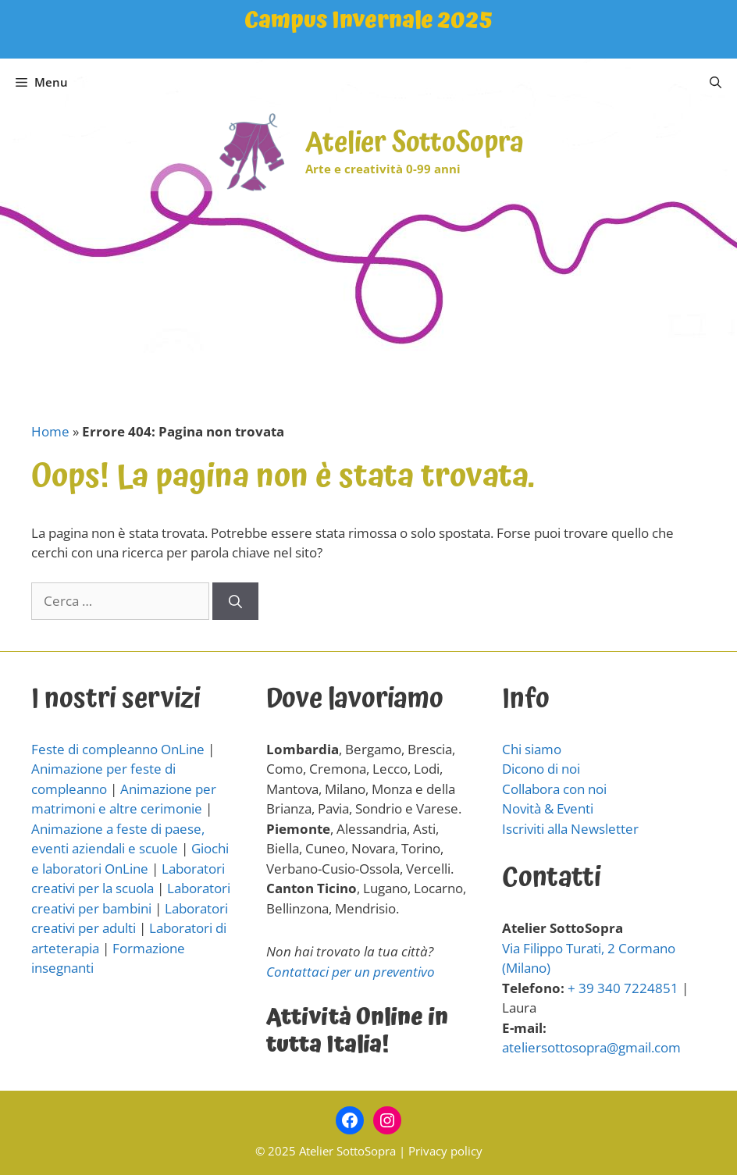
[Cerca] (235, 601)
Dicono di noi (541, 769)
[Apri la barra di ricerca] (715, 82)
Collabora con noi (554, 789)
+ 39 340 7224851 (623, 988)
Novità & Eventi (547, 808)
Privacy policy (445, 1151)
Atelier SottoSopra (414, 143)
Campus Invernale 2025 (368, 20)
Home (50, 431)
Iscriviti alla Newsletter (570, 829)
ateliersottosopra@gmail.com (591, 1047)
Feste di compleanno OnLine (118, 749)
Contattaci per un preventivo (350, 972)
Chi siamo (531, 749)
